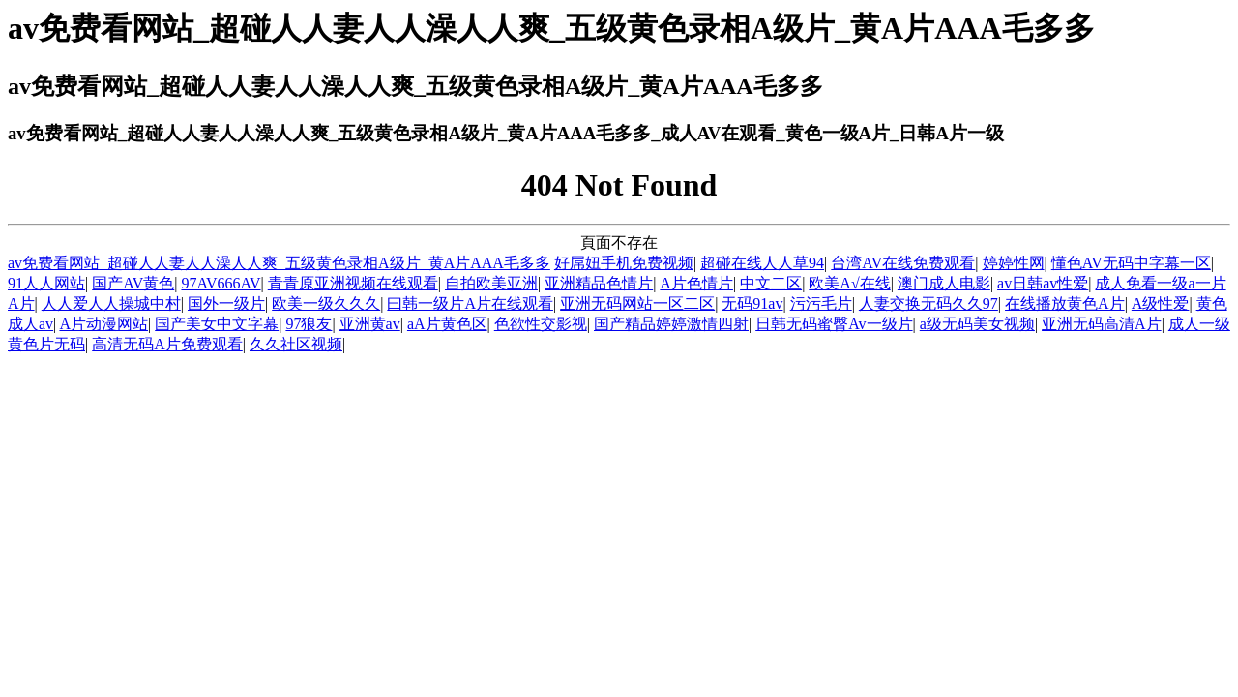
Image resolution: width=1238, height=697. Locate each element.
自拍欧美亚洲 (491, 283)
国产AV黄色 (133, 283)
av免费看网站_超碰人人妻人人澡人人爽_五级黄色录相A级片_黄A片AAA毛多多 (279, 263)
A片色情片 (696, 283)
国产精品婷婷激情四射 (671, 324)
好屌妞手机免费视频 (623, 263)
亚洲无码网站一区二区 (637, 303)
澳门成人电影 (944, 283)
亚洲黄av (369, 324)
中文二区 (771, 283)
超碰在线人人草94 (762, 263)
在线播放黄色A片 (1065, 303)
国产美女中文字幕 (217, 324)
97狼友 (308, 324)
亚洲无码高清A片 (1102, 324)
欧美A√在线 (849, 283)
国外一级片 (226, 303)
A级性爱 (1161, 303)
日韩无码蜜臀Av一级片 (833, 324)
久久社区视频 (296, 344)
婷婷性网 (1014, 263)
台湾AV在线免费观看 (903, 263)
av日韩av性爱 (1042, 283)
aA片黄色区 (447, 324)
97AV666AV (220, 283)
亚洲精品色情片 (599, 283)
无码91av (752, 303)
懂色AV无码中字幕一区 (1131, 263)
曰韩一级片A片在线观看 (470, 303)
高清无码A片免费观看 (167, 344)
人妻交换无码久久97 (928, 303)
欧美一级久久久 (326, 303)
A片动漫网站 (103, 324)
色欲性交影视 (540, 324)
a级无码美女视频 (977, 324)
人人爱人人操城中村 (111, 303)
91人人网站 (46, 283)
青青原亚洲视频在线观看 (353, 283)
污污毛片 (821, 303)
